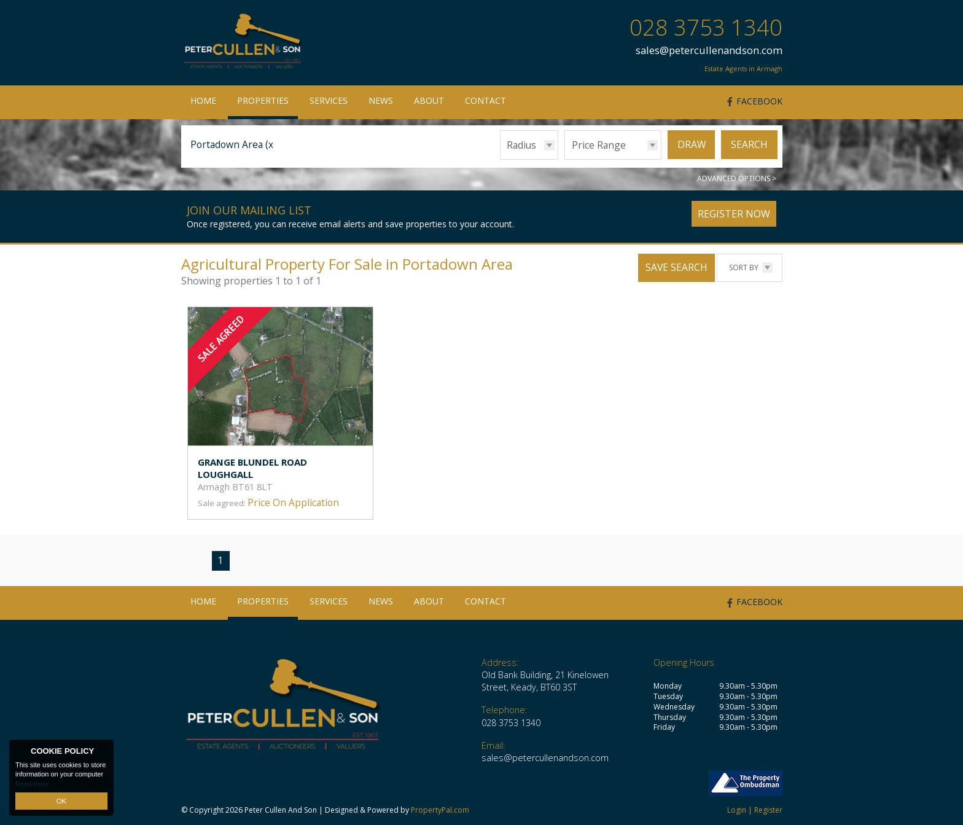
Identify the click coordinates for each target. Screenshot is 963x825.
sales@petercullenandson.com (709, 50)
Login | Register (754, 810)
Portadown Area (233, 144)
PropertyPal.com (440, 810)
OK (61, 801)
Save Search (676, 267)
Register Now (734, 214)
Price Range (599, 145)
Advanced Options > (736, 178)
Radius (521, 145)
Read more (32, 784)
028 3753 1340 (706, 27)
